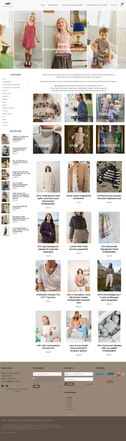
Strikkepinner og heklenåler (11, 87)
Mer (112, 5)
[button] (123, 39)
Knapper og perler (8, 108)
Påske (4, 119)
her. (102, 86)
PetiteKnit (5, 96)
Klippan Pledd (6, 113)
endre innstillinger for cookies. (37, 429)
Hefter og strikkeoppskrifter (11, 84)
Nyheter (5, 90)
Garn (4, 79)
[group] (63, 39)
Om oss (4, 125)
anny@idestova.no (11, 378)
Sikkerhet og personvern (32, 420)
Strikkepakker (7, 82)
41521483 (9, 376)
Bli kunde (69, 400)
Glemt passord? (89, 384)
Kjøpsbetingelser (14, 420)
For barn (5, 111)
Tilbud (4, 105)
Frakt (3, 420)
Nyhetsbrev (47, 420)
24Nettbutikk (11, 432)
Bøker (4, 102)
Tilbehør (5, 99)
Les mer (60, 386)
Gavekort (5, 122)
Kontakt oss (70, 409)
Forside (69, 397)
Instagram (69, 404)
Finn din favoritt (63, 55)
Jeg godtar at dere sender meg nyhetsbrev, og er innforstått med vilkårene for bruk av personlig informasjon (47, 381)
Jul (3, 116)
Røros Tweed (6, 93)
